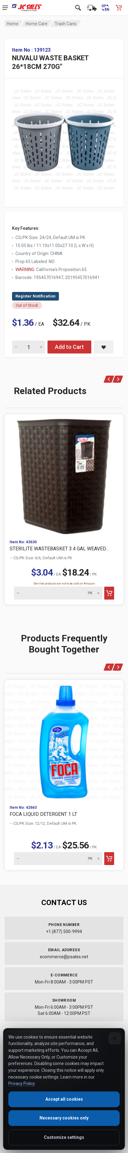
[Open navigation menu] (5, 7)
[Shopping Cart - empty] (119, 7)
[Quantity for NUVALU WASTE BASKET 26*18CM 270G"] (28, 347)
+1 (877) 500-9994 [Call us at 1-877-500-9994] (64, 931)
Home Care (36, 23)
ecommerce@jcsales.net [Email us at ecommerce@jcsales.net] (64, 956)
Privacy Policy (21, 1083)
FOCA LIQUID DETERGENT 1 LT (43, 814)
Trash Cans (65, 23)
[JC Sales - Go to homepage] (26, 7)
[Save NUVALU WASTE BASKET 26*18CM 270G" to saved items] (104, 347)
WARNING (24, 269)
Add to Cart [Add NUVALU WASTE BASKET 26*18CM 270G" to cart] (69, 347)
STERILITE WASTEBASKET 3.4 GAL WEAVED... (59, 549)
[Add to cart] (109, 593)
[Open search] (78, 7)
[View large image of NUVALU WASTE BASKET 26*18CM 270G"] (64, 138)
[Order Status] (91, 7)
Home (13, 23)
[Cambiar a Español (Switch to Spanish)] (105, 7)
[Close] (115, 1038)
